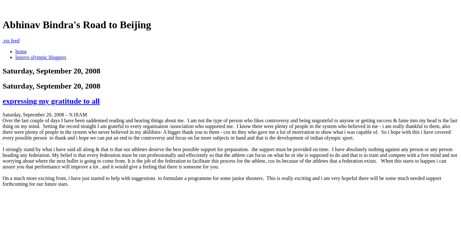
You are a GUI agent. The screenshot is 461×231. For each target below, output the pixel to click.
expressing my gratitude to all (51, 101)
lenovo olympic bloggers (40, 57)
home (21, 51)
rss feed (11, 40)
